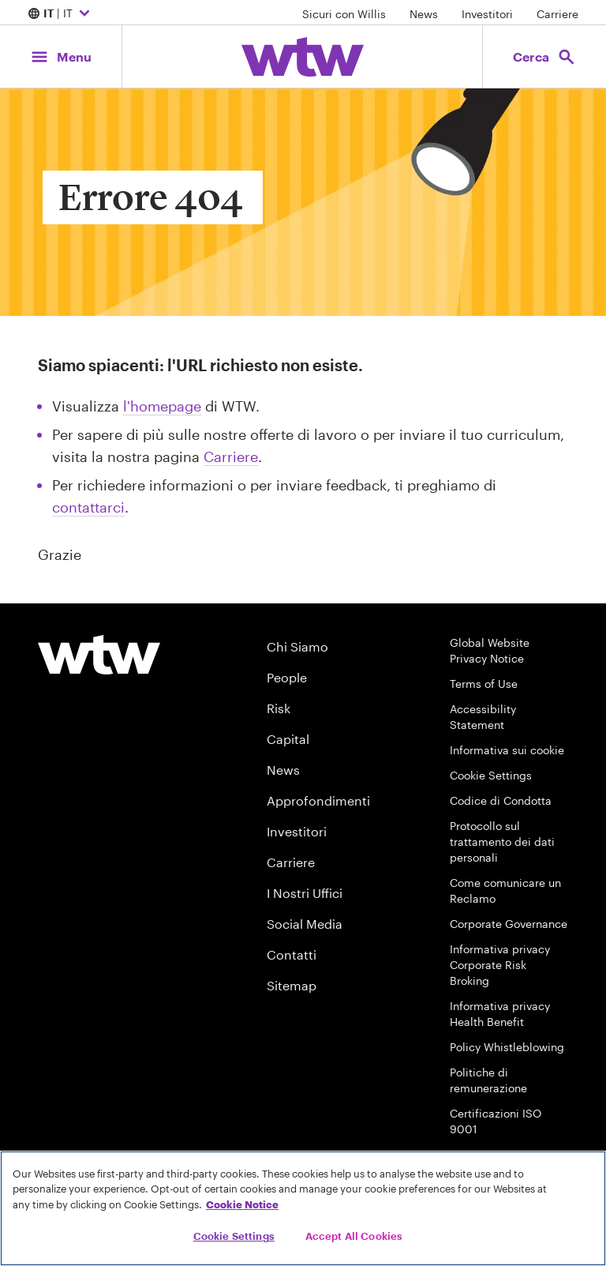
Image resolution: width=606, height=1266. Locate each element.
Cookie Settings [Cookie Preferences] (491, 775)
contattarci (88, 507)
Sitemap (291, 985)
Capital (288, 738)
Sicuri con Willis (344, 14)
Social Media (304, 923)
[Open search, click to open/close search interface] (544, 56)
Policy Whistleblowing (507, 1047)
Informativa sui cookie (507, 750)
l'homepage (162, 406)
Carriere (557, 14)
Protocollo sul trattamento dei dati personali (502, 841)
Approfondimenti (318, 800)
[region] (303, 1208)
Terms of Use (484, 683)
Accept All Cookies (353, 1236)
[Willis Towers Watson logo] (99, 654)
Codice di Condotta (501, 800)
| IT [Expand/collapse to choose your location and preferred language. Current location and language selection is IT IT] (61, 14)
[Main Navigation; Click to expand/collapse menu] (61, 56)
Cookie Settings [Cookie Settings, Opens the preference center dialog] (234, 1236)
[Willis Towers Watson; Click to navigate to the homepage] (302, 57)
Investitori (487, 14)
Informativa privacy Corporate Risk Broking (500, 964)
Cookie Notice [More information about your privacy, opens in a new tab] (242, 1204)
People (287, 677)
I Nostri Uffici (304, 892)
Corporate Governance (508, 923)
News (424, 14)
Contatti (291, 954)
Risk (278, 708)
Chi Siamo (297, 646)
